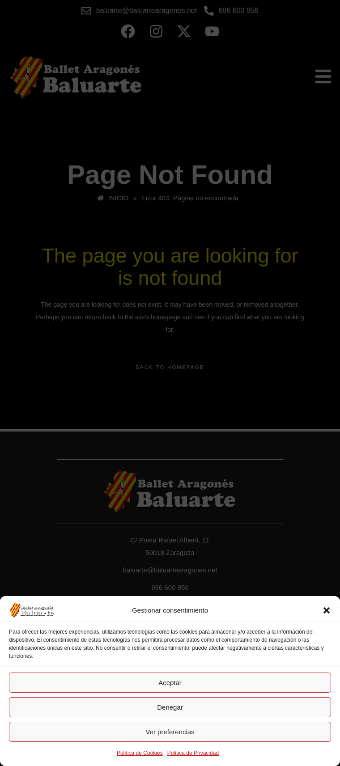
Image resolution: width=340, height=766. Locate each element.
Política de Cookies (140, 753)
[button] (326, 610)
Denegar (170, 707)
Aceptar (170, 682)
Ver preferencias (169, 732)
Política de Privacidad (193, 753)
